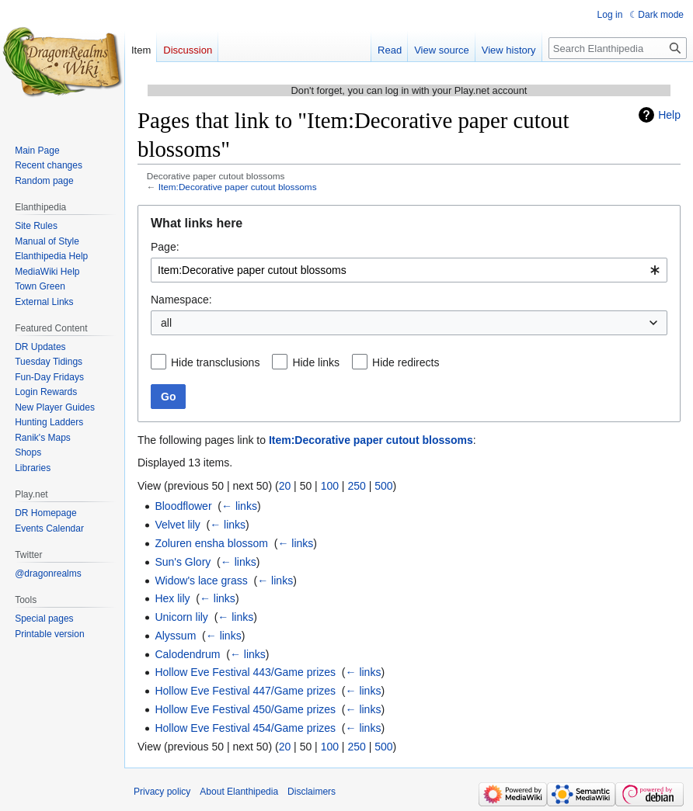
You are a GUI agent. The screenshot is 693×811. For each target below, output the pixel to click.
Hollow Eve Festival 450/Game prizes (245, 709)
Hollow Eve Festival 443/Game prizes (245, 672)
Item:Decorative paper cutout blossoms (237, 187)
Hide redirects (405, 362)
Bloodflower (183, 506)
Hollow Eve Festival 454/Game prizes (245, 728)
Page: (165, 247)
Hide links (316, 362)
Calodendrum (187, 654)
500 (383, 486)
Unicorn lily (181, 617)
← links (239, 506)
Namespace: (181, 299)
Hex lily (172, 598)
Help (669, 115)
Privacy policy (162, 791)
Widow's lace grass (201, 580)
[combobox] (409, 270)
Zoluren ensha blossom (211, 543)
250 (356, 486)
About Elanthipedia (239, 791)
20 (285, 486)
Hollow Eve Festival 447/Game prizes (245, 690)
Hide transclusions (215, 362)
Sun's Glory (183, 562)
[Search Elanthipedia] (617, 48)
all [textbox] (166, 323)
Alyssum (175, 635)
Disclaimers (311, 791)
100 (330, 486)
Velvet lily (177, 524)
